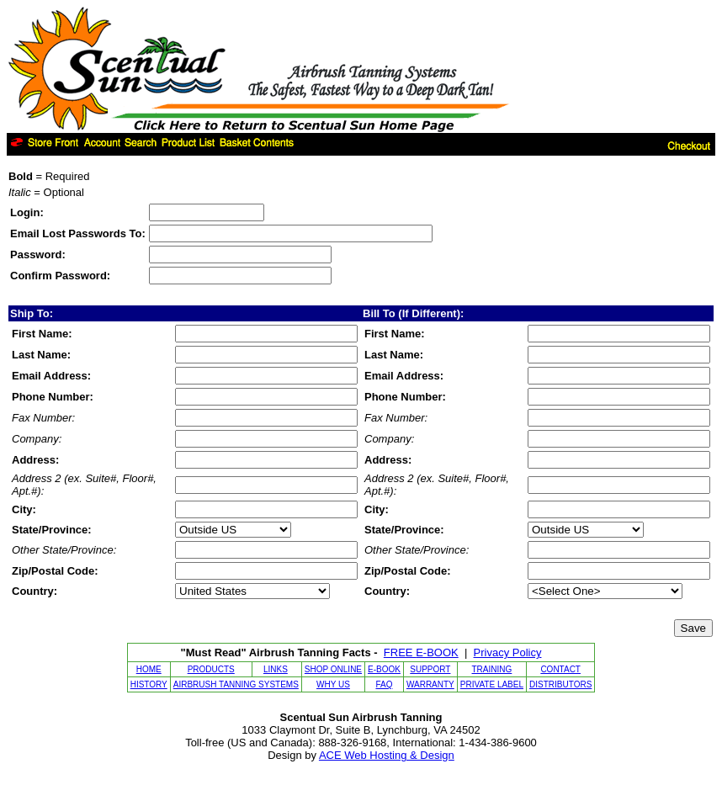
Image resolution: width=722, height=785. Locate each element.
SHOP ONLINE (333, 669)
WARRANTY (430, 684)
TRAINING (492, 669)
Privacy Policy (508, 652)
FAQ (383, 684)
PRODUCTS (211, 669)
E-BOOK (384, 669)
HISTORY (148, 684)
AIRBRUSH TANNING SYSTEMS (236, 684)
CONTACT (560, 669)
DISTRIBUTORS (560, 684)
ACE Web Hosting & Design (386, 755)
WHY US (333, 684)
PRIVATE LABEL (491, 684)
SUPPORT (430, 669)
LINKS (275, 669)
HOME (149, 669)
